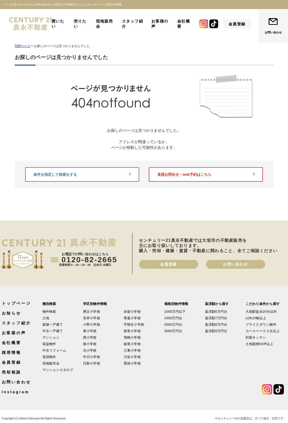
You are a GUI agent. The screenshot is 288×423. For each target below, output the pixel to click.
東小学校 (90, 331)
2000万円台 (173, 324)
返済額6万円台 (216, 311)
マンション (51, 337)
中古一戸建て (52, 331)
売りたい (80, 23)
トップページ (16, 303)
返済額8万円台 (216, 324)
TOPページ (22, 46)
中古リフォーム (54, 350)
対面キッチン (256, 337)
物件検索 (49, 311)
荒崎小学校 (132, 337)
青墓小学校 (132, 318)
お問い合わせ (273, 32)
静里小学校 (132, 331)
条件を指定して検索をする (82, 174)
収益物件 (49, 344)
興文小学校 (91, 311)
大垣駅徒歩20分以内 (261, 311)
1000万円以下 (175, 311)
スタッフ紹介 (132, 23)
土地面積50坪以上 (260, 344)
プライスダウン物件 (261, 324)
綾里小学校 (132, 344)
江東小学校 (132, 350)
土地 (45, 318)
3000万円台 (173, 331)
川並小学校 (132, 357)
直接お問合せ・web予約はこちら (206, 174)
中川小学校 (91, 357)
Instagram (15, 392)
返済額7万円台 (216, 318)
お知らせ (11, 313)
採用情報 (11, 352)
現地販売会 (104, 23)
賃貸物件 (49, 357)
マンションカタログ (57, 370)
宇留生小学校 (134, 324)
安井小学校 (91, 318)
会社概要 (183, 23)
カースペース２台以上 (263, 331)
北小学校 (90, 350)
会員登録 (237, 24)
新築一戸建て (52, 324)
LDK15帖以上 (256, 318)
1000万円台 (173, 318)
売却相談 (11, 372)
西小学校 (90, 337)
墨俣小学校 (132, 363)
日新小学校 (91, 363)
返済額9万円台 (216, 331)
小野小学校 (91, 324)
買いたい (57, 23)
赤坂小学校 (132, 311)
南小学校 (90, 344)
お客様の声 (159, 23)
